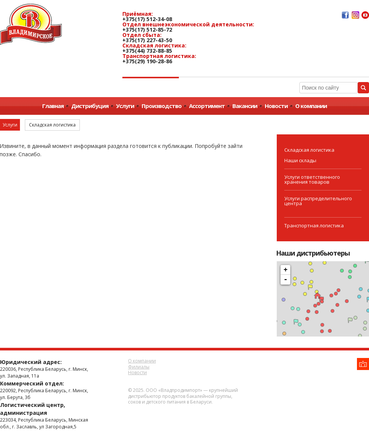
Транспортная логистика (314, 225)
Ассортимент (207, 106)
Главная (53, 106)
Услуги (125, 106)
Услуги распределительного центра (318, 201)
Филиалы (138, 367)
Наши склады (300, 160)
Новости (276, 106)
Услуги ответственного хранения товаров (312, 179)
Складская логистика (309, 149)
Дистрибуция (89, 106)
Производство (161, 106)
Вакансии (244, 106)
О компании (311, 106)
